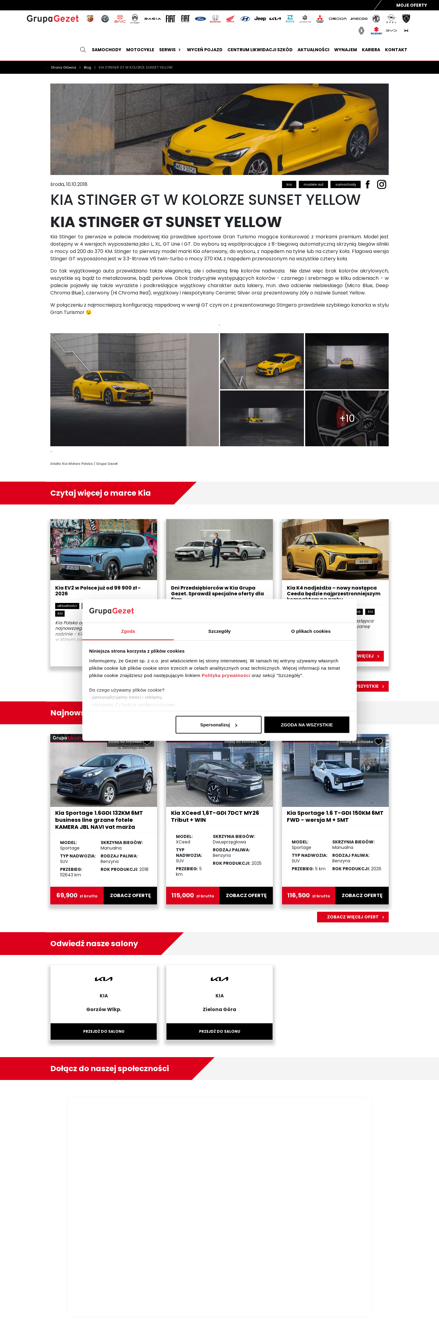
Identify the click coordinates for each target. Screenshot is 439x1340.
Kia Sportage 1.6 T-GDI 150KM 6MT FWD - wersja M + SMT (335, 816)
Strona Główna (64, 67)
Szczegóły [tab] (219, 630)
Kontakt (396, 50)
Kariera (371, 50)
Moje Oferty (411, 5)
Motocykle (140, 50)
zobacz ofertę (130, 895)
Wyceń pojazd (205, 50)
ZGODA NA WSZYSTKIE (307, 724)
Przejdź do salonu (103, 1031)
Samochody (106, 50)
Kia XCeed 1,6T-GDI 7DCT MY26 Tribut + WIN (215, 816)
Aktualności (313, 50)
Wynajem (345, 50)
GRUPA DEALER (389, 1323)
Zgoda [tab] (128, 630)
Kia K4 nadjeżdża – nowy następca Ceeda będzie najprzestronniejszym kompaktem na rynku (333, 594)
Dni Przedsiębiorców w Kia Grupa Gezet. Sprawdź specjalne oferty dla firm (217, 594)
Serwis (170, 50)
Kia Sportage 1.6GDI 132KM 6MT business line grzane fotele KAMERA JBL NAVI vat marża (99, 819)
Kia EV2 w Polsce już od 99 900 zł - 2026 (98, 591)
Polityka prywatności (226, 675)
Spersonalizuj (218, 724)
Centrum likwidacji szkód (260, 50)
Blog (88, 67)
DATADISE (411, 1323)
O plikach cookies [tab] (310, 630)
